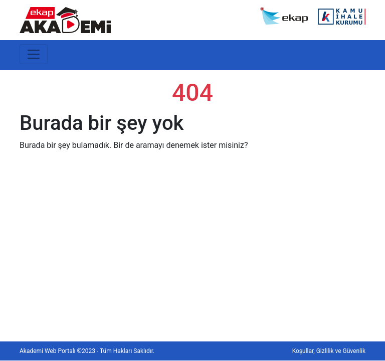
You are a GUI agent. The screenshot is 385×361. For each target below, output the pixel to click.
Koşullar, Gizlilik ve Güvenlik (328, 350)
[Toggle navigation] (34, 54)
